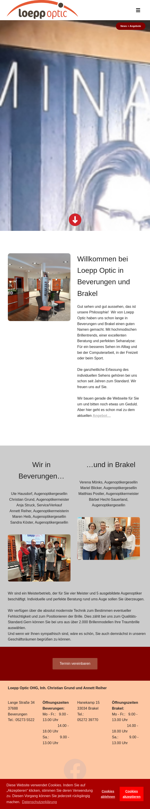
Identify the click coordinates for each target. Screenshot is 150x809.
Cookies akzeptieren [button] (132, 793)
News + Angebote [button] (130, 26)
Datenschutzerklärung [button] (39, 802)
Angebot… (102, 416)
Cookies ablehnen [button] (108, 793)
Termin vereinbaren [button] (75, 663)
